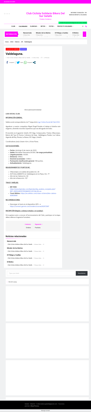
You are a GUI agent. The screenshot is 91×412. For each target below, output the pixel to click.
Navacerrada (27, 33)
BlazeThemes (35, 406)
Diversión (23, 49)
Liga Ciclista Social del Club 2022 (49, 122)
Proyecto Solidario (64, 26)
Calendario (23, 26)
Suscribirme (81, 273)
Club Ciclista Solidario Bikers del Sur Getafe (45, 15)
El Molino (76, 33)
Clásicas (33, 26)
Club (13, 26)
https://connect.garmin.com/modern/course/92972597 (29, 206)
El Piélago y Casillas (61, 33)
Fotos (51, 26)
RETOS (43, 26)
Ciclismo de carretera (12, 49)
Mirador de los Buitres (43, 33)
